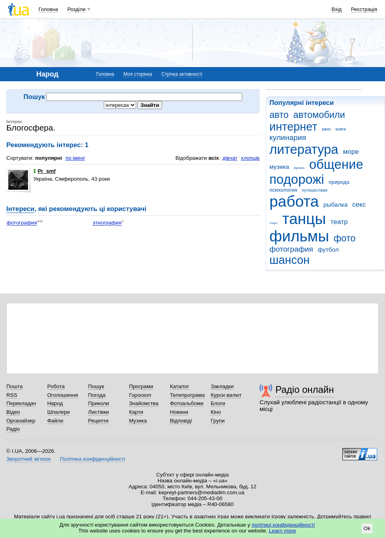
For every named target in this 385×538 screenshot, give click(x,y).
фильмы (299, 236)
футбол (328, 249)
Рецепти (98, 421)
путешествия (314, 190)
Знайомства (144, 403)
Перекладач (21, 403)
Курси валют (226, 395)
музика (279, 166)
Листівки (98, 412)
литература (303, 149)
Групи (217, 421)
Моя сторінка (137, 74)
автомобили (319, 115)
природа (339, 182)
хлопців (250, 158)
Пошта (14, 386)
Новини (179, 412)
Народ (55, 403)
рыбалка (335, 204)
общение (336, 164)
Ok (367, 528)
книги (340, 129)
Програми (141, 386)
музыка (299, 168)
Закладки (222, 386)
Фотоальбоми (187, 403)
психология (283, 190)
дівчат (229, 158)
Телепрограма (187, 395)
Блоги (218, 403)
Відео (13, 412)
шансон (289, 260)
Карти (136, 412)
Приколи (98, 403)
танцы (304, 218)
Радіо (13, 429)
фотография (291, 249)
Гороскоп (140, 395)
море (351, 151)
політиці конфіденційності (283, 525)
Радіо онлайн (304, 389)
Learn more (282, 531)
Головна (48, 9)
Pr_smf (44, 171)
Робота (56, 386)
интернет (293, 126)
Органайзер (20, 421)
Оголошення (62, 395)
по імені (75, 158)
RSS (11, 395)
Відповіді (181, 421)
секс (359, 204)
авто (279, 115)
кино (326, 129)
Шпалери (58, 412)
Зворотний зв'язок (28, 459)
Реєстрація (364, 9)
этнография (107, 223)
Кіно (216, 412)
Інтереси (20, 209)
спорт (273, 223)
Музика (138, 421)
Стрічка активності (181, 74)
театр (339, 222)
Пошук (96, 386)
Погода (96, 395)
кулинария (287, 137)
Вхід (337, 9)
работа (294, 201)
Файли (55, 421)
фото (345, 238)
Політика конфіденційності (92, 459)
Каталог (179, 386)
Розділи (76, 9)
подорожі (296, 179)
